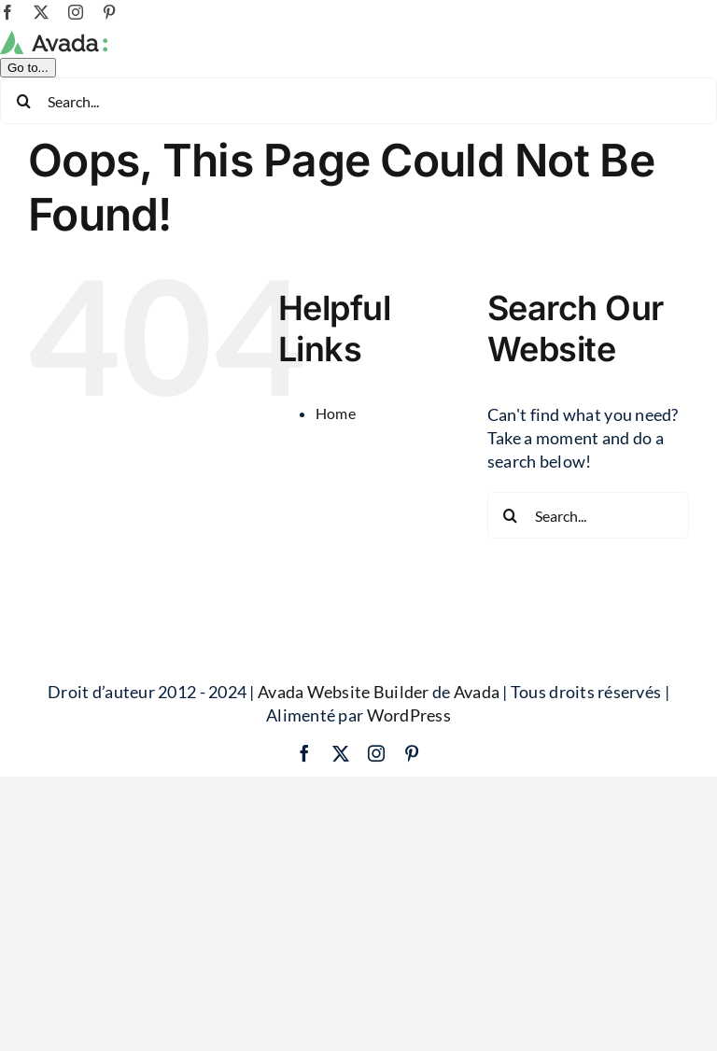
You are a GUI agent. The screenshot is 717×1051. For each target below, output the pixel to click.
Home (336, 508)
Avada (476, 787)
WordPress (409, 811)
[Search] (23, 196)
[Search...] (358, 196)
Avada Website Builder (343, 787)
